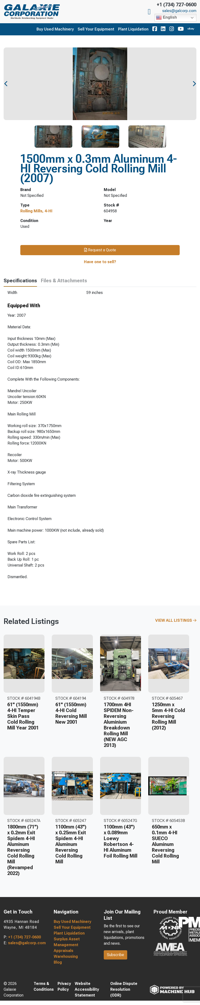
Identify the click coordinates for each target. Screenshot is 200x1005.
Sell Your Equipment (96, 29)
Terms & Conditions (44, 986)
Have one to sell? (100, 262)
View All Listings (175, 620)
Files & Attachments (64, 281)
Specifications (20, 281)
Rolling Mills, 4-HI (36, 211)
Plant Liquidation (133, 29)
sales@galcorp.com (179, 11)
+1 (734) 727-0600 (176, 5)
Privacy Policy (64, 986)
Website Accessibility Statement (87, 989)
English (166, 18)
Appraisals (63, 950)
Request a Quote (100, 250)
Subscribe (115, 954)
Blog (58, 962)
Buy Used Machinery (55, 29)
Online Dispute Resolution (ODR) (123, 989)
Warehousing (66, 956)
